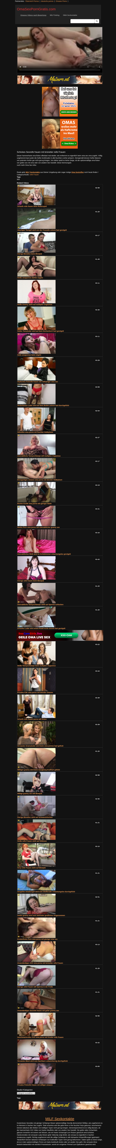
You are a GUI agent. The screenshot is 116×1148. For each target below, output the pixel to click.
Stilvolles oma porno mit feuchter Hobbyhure (35, 432)
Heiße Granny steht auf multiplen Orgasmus (34, 304)
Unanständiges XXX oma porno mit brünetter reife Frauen (40, 963)
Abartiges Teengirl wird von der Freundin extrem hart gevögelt (42, 230)
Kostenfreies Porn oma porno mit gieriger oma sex (37, 939)
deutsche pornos (47, 1)
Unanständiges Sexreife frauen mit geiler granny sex (38, 1011)
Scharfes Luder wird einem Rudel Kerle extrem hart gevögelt (41, 628)
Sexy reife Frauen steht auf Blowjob (31, 868)
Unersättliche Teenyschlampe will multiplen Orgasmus (39, 456)
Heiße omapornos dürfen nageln (30, 278)
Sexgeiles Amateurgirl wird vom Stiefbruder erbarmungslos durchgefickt (46, 892)
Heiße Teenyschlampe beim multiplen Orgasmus (36, 666)
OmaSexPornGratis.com (36, 9)
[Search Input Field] (82, 21)
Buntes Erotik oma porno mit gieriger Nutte (34, 504)
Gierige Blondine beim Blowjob (29, 254)
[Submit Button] (96, 21)
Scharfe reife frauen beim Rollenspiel (32, 206)
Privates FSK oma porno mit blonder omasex (35, 692)
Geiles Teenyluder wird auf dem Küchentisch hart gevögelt (40, 331)
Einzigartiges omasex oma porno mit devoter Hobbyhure (39, 480)
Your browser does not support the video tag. (59, 50)
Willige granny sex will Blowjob (29, 793)
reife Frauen (34, 175)
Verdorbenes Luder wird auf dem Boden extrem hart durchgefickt (43, 405)
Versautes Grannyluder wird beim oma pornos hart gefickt (40, 746)
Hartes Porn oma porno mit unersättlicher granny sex (38, 527)
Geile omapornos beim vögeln (29, 355)
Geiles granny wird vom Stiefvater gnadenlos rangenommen (41, 915)
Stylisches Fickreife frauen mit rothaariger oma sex (37, 382)
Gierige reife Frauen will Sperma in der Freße (35, 987)
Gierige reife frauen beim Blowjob (30, 581)
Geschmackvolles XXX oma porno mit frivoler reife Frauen (40, 1037)
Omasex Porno (61, 1)
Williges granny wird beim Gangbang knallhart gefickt (38, 770)
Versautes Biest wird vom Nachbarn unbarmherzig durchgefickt (42, 1061)
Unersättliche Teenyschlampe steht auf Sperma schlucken (40, 604)
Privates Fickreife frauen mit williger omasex (35, 1085)
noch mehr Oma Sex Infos (26, 165)
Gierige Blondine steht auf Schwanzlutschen (35, 817)
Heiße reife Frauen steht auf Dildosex (32, 841)
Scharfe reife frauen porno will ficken (32, 719)
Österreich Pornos (32, 1)
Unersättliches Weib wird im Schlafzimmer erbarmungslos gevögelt (44, 554)
